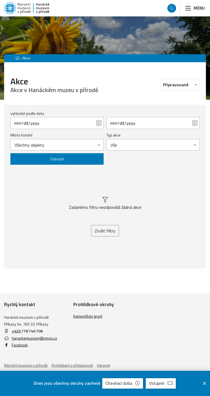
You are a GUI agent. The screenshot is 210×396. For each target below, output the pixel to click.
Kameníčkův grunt (87, 316)
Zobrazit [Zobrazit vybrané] (57, 159)
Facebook (16, 345)
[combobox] (57, 144)
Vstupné (161, 383)
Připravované (181, 84)
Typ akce (113, 135)
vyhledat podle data (27, 113)
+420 (16, 331)
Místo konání (21, 135)
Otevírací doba (123, 383)
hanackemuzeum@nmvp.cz (30, 338)
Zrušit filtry (105, 230)
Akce (26, 58)
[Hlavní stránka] (17, 58)
